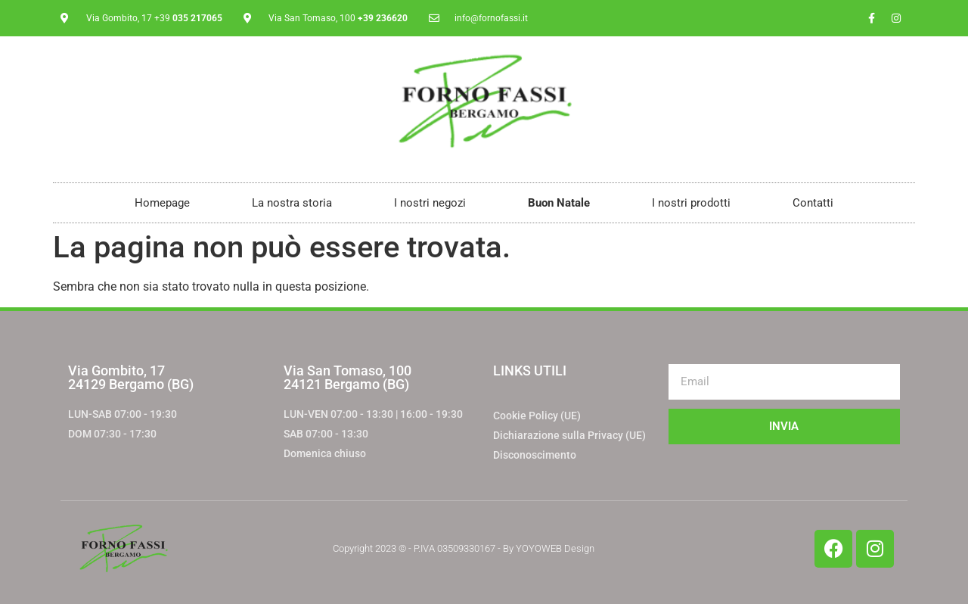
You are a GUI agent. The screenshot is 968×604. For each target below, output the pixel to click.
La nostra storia (292, 203)
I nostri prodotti (691, 203)
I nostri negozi (430, 203)
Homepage (162, 203)
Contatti (813, 203)
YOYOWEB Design (555, 548)
